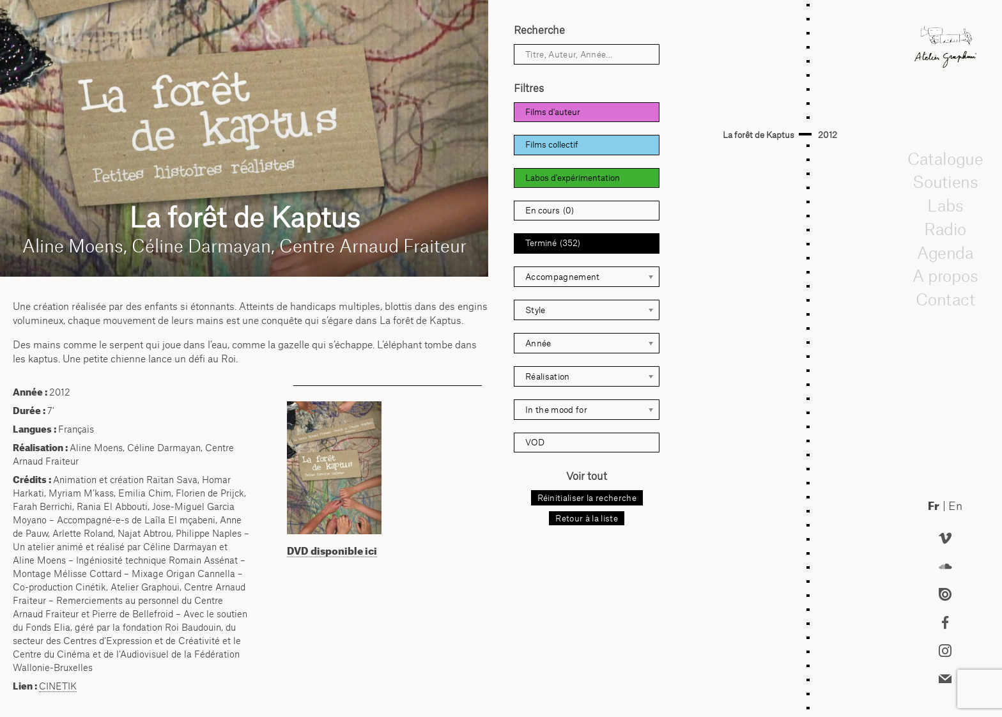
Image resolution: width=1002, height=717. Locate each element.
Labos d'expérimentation (572, 178)
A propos (945, 276)
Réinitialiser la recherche (586, 498)
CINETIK (58, 686)
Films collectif (551, 144)
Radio (945, 228)
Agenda (945, 252)
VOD (534, 442)
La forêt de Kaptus (758, 135)
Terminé (552, 243)
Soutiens (945, 182)
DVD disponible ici (332, 551)
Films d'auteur (552, 112)
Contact (945, 299)
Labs (945, 205)
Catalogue (945, 158)
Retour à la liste (586, 518)
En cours (549, 210)
